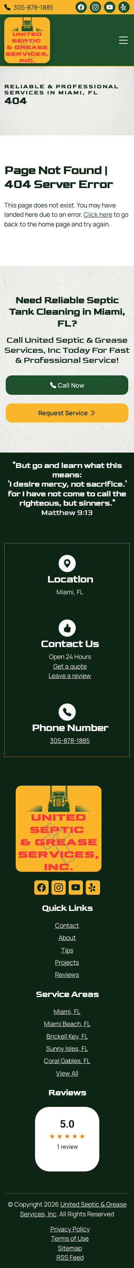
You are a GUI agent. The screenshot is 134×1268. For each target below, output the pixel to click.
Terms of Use (70, 1238)
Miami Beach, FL (67, 1023)
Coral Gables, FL (67, 1060)
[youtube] (109, 7)
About (67, 937)
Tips (67, 950)
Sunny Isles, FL (67, 1048)
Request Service (67, 412)
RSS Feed (70, 1257)
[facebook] (81, 7)
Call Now (67, 385)
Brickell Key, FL (67, 1036)
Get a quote (70, 666)
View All (67, 1073)
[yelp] (124, 7)
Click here (98, 214)
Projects (67, 962)
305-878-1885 (33, 7)
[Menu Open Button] (122, 40)
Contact (67, 925)
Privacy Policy (70, 1229)
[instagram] (95, 7)
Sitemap (70, 1248)
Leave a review (70, 675)
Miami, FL (67, 1011)
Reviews (67, 974)
